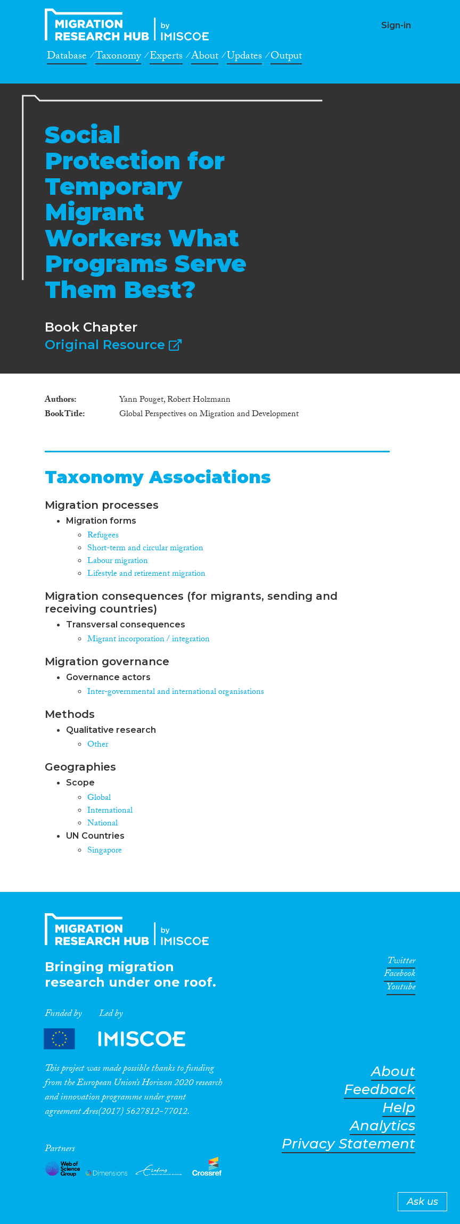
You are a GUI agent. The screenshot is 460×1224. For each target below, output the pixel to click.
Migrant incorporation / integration (148, 640)
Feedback (379, 1089)
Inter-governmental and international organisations (175, 692)
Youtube (401, 988)
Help (398, 1107)
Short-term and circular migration (145, 549)
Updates (244, 57)
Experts (166, 57)
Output (286, 57)
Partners (123, 1039)
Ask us (422, 1202)
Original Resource (113, 344)
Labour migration (117, 562)
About (204, 57)
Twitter (401, 962)
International (110, 811)
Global (99, 798)
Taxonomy (118, 57)
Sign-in (396, 25)
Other (97, 745)
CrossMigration (130, 24)
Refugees (103, 536)
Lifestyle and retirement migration (146, 574)
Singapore (104, 851)
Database (67, 57)
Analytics (382, 1126)
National (102, 824)
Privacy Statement (348, 1144)
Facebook (399, 975)
